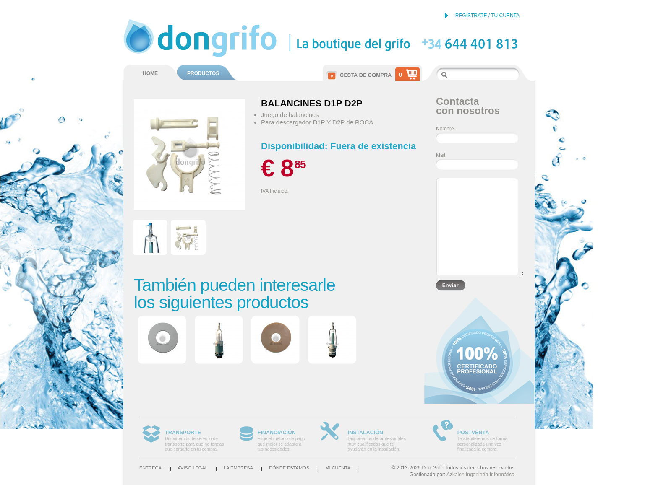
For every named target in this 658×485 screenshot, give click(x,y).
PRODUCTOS (203, 73)
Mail (440, 155)
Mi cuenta (337, 467)
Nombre (445, 129)
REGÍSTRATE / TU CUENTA (487, 15)
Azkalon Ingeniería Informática (480, 474)
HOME (150, 73)
